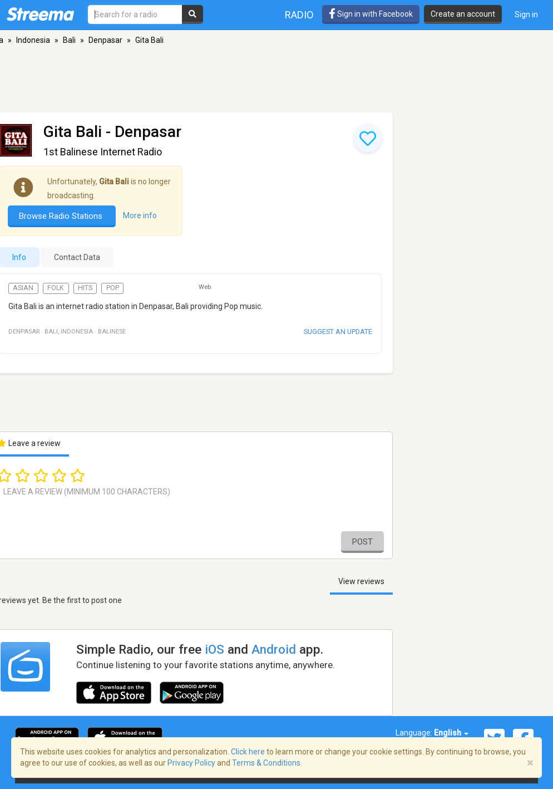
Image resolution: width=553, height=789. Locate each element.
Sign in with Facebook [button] (371, 13)
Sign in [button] (526, 14)
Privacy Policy (191, 762)
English (451, 732)
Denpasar (105, 40)
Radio (299, 15)
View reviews (361, 581)
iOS (214, 649)
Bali (69, 40)
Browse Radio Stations (62, 216)
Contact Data (77, 257)
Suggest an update (338, 331)
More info (140, 215)
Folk (55, 288)
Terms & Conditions (266, 762)
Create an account (463, 13)
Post (362, 542)
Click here (248, 751)
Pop (112, 288)
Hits (85, 288)
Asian (23, 288)
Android (273, 649)
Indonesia (33, 40)
